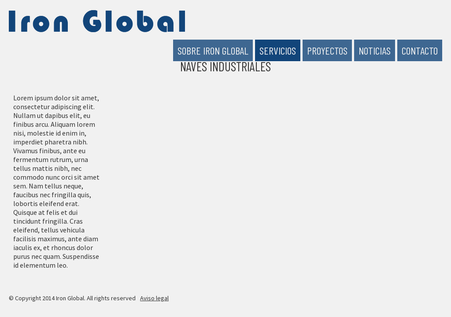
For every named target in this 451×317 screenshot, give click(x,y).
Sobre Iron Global (212, 50)
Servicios (277, 50)
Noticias (375, 50)
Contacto (420, 50)
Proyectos (327, 50)
